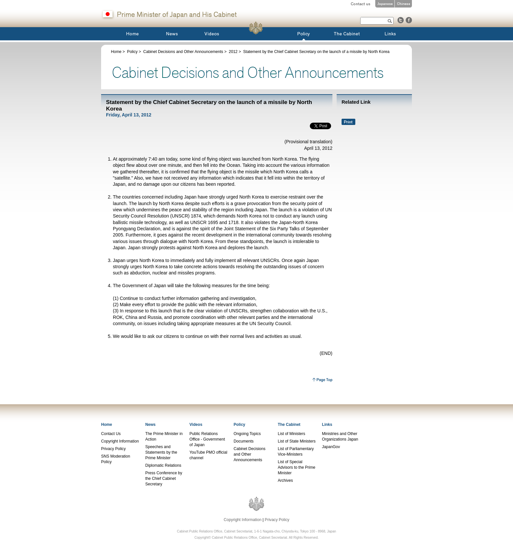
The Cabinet (289, 424)
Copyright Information (120, 441)
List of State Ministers (296, 441)
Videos (195, 424)
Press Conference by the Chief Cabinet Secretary (163, 478)
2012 (233, 51)
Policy (132, 51)
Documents (244, 441)
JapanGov (331, 447)
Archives (285, 480)
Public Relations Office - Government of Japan (207, 439)
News (150, 424)
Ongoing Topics (247, 433)
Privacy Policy (113, 448)
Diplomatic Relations (163, 465)
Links (327, 424)
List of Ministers (291, 433)
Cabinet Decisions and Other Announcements (183, 51)
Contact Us (111, 433)
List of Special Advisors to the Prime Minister (296, 467)
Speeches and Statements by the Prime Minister (161, 452)
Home (116, 51)
